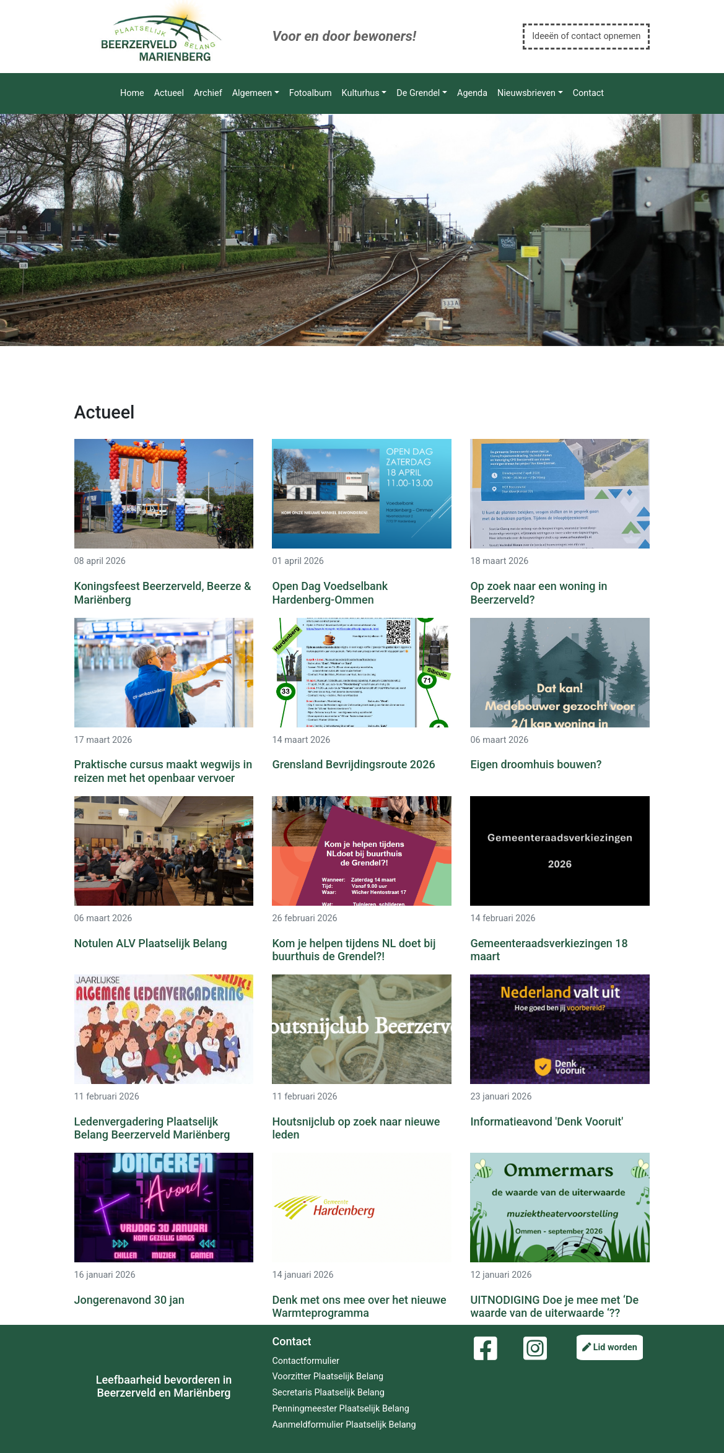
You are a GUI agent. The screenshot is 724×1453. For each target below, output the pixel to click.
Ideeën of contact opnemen (586, 36)
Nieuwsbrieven (526, 93)
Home (132, 93)
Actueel (169, 93)
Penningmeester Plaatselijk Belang (340, 1408)
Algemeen (252, 93)
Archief (208, 93)
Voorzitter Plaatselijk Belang (327, 1376)
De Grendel (418, 93)
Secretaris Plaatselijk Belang (328, 1392)
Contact (588, 93)
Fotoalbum (310, 93)
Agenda (472, 93)
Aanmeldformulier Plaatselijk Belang (344, 1425)
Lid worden (609, 1347)
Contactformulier (305, 1361)
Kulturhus (361, 93)
